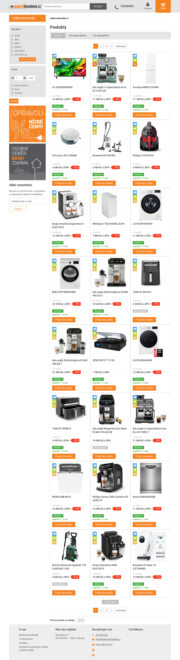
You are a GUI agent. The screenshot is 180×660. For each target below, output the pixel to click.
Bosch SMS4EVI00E (144, 496)
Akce (17, 89)
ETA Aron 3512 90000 (64, 155)
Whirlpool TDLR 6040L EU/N (108, 223)
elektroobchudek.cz (59, 18)
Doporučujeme (21, 85)
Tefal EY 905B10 (61, 428)
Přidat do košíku (64, 114)
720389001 (127, 6)
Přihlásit (148, 8)
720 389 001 (101, 635)
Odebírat (18, 208)
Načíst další (110, 602)
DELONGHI (19, 51)
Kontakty (23, 643)
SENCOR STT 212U (104, 360)
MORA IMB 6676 (61, 496)
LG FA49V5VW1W (142, 223)
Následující (121, 46)
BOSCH (18, 47)
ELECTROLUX (21, 54)
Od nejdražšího (101, 35)
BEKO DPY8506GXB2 (64, 292)
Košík (163, 8)
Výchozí (58, 35)
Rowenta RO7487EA (104, 155)
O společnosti (26, 639)
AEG (17, 39)
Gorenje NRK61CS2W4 (146, 87)
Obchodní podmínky (28, 635)
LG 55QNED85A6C (62, 87)
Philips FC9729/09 (143, 155)
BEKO (17, 43)
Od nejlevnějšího (77, 35)
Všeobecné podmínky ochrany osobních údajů (33, 648)
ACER (17, 35)
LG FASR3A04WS (142, 360)
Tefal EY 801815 (142, 292)
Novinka (18, 93)
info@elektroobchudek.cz (108, 639)
